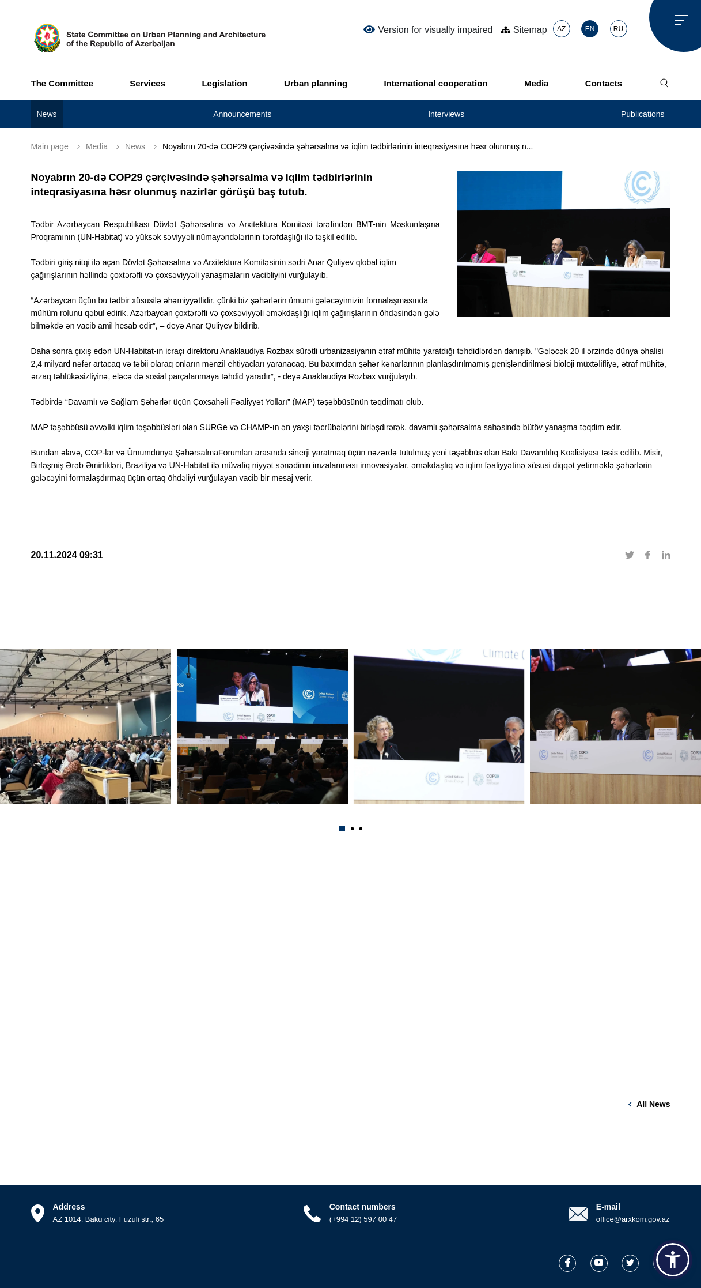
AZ (561, 29)
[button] (342, 828)
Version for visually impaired (427, 29)
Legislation (224, 83)
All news (653, 1104)
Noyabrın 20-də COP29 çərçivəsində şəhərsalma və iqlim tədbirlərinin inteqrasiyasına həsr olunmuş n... (347, 146)
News (47, 114)
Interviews (446, 114)
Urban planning (315, 83)
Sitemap (524, 30)
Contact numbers (362, 1206)
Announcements (242, 114)
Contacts (603, 83)
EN (590, 29)
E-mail (608, 1206)
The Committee (62, 83)
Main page (50, 146)
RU (618, 29)
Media (536, 83)
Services (147, 83)
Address (69, 1206)
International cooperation (435, 83)
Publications (643, 114)
